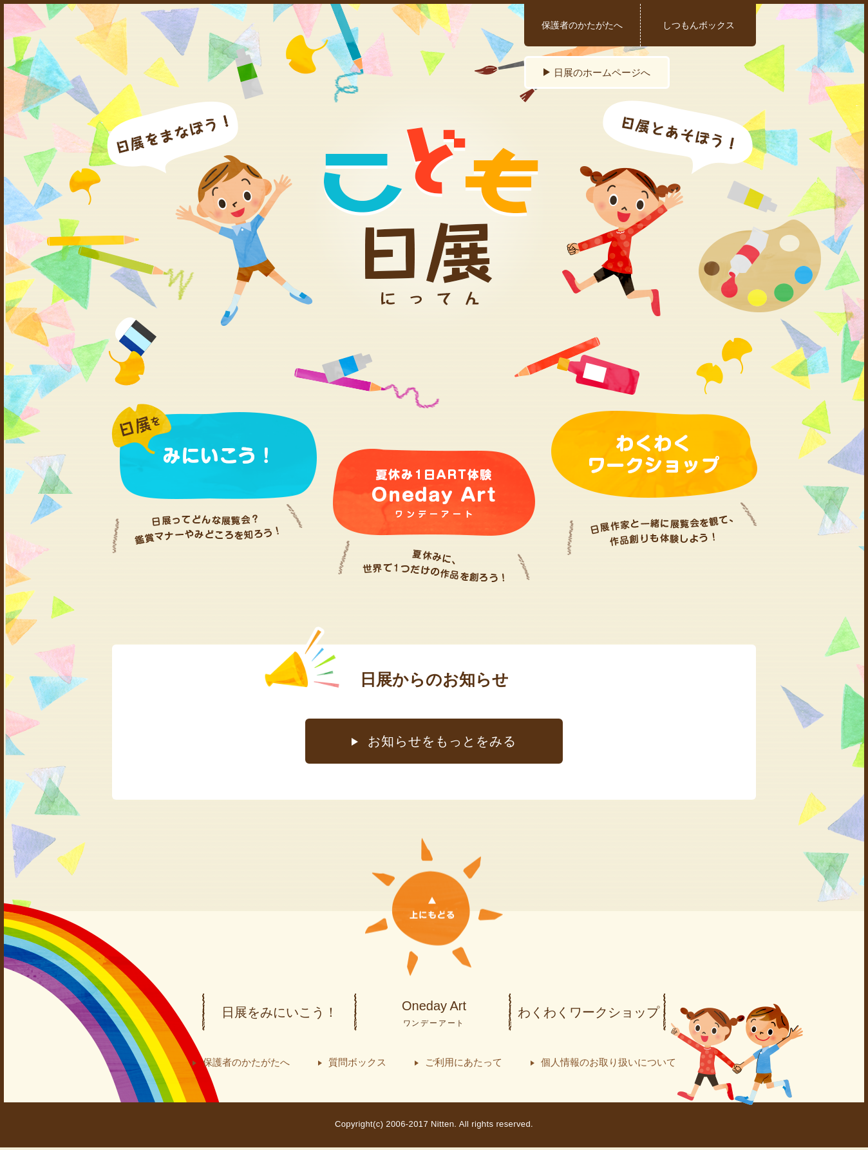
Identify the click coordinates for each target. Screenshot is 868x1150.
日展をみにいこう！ (279, 1012)
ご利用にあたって (463, 1062)
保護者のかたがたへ (582, 25)
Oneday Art (434, 1014)
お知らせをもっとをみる (442, 741)
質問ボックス (357, 1062)
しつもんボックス (699, 25)
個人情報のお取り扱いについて (608, 1062)
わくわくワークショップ (588, 1012)
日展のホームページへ (602, 72)
